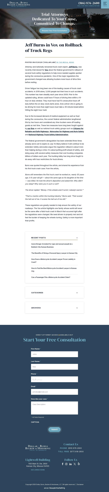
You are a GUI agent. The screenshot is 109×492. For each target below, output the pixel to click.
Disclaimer (80, 484)
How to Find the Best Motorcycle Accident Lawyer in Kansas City (53, 269)
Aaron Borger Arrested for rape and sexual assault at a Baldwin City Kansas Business (51, 245)
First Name (36, 349)
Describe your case (39, 399)
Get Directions (38, 469)
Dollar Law (49, 62)
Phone (34, 374)
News (71, 62)
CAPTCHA (35, 422)
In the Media (62, 62)
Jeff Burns (73, 67)
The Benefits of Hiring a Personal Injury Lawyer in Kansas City (54, 253)
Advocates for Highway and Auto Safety (67, 132)
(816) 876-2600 (88, 3)
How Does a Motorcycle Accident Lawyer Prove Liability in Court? (53, 260)
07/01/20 (39, 62)
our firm (30, 129)
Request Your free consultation (54, 31)
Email (33, 386)
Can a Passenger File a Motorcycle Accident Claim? (50, 277)
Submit (54, 430)
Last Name (36, 361)
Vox (46, 70)
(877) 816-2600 (77, 452)
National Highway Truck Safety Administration (48, 135)
